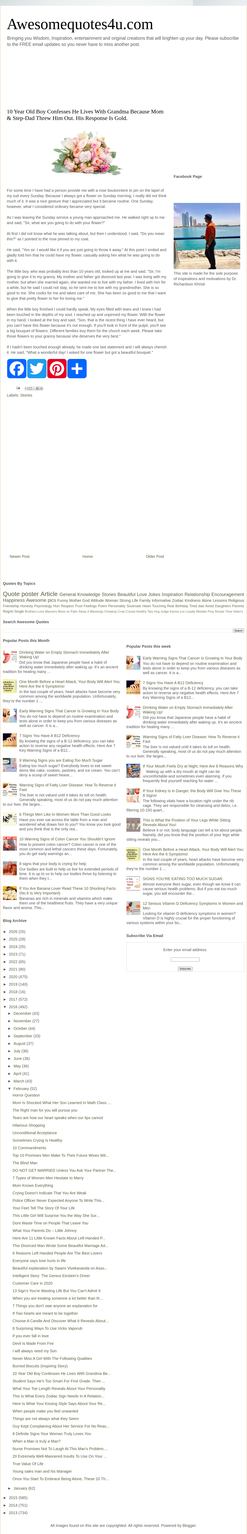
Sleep (82, 611)
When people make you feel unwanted (45, 1411)
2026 (14, 932)
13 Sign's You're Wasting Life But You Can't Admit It (56, 1291)
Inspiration (172, 594)
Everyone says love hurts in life (39, 1261)
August (20, 1043)
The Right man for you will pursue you (45, 1110)
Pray (211, 611)
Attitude (97, 600)
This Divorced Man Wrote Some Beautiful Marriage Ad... (60, 1246)
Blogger (189, 1525)
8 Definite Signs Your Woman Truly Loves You (52, 1434)
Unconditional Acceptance (35, 1133)
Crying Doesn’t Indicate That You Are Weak (49, 1193)
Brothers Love (34, 611)
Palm (74, 611)
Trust (78, 606)
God (86, 600)
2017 (14, 999)
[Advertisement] (72, 77)
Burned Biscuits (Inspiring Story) (40, 1366)
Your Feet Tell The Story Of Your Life (44, 1208)
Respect (67, 606)
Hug (157, 611)
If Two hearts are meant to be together (45, 1313)
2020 (14, 977)
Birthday (181, 606)
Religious (236, 600)
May (18, 1066)
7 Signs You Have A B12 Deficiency (49, 736)
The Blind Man (25, 1163)
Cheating (110, 611)
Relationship (197, 594)
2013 (14, 1513)
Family (145, 600)
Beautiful (126, 594)
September (23, 1036)
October (21, 1028)
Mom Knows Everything (33, 1185)
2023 (14, 954)
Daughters (223, 606)
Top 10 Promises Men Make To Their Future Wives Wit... (61, 1155)
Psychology (43, 606)
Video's (238, 611)
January (21, 1488)
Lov (182, 611)
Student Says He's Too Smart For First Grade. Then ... (59, 1381)
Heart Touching (154, 606)
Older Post (155, 556)
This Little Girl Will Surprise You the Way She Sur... (56, 1215)
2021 (14, 969)
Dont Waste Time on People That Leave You (50, 1223)
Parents (238, 606)
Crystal (130, 611)
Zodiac (178, 600)
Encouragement (227, 594)
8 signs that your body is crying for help (52, 864)
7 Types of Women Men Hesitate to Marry (48, 1178)
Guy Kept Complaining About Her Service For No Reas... (61, 1426)
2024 (14, 947)
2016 (14, 1007)
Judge (165, 611)
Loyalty (190, 611)
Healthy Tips (144, 611)
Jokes (154, 594)
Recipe (220, 611)
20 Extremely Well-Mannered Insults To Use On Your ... (60, 1456)
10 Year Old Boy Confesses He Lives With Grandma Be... (62, 1373)
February (22, 1089)
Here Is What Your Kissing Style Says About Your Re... (59, 1403)
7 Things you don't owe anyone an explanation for (55, 1306)
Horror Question (26, 1095)
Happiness (14, 600)
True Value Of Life (28, 1464)
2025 (14, 939)
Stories (26, 395)
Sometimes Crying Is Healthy (37, 1140)
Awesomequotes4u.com (80, 23)
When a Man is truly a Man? (37, 1441)
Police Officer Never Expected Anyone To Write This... (59, 1200)
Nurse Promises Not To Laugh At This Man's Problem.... (60, 1449)
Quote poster (21, 593)
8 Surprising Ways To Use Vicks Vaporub (47, 1328)
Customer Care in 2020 (32, 1283)
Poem (102, 606)
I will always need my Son (35, 1351)
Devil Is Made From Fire (33, 1343)
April (18, 1073)
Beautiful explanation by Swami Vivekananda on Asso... (60, 1268)
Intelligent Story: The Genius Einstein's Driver (51, 1276)
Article (49, 593)
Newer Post (20, 556)
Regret (8, 611)
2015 (14, 1498)
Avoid (209, 606)
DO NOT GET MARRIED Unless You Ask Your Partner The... (64, 1170)
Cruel (121, 611)
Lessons (220, 600)
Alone (206, 600)
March (19, 1081)
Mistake (201, 611)
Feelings (90, 606)
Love (142, 594)
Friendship (11, 606)
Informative (161, 600)
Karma (174, 611)
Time (228, 611)
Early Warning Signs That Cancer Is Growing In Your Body (69, 711)
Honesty (26, 606)
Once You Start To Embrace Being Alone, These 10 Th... (61, 1479)
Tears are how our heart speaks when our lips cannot (58, 1118)
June (18, 1058)
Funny (62, 600)
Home (88, 556)
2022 (14, 962)
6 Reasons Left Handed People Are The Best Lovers (57, 1253)
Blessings (96, 611)
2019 (14, 984)
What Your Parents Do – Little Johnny (45, 1230)
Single (19, 611)
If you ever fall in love (31, 1336)
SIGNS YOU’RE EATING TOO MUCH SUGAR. (183, 879)
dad (201, 606)
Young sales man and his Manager (42, 1471)
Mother (75, 600)
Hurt (56, 606)
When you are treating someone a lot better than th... (58, 1298)
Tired (193, 606)
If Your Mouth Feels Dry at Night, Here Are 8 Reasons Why (193, 766)
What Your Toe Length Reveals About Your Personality (59, 1388)
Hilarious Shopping (29, 1125)
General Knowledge (79, 594)
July (17, 1051)
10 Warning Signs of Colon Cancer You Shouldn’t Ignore (67, 839)
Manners (51, 611)
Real (170, 606)
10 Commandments (29, 1148)
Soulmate (134, 606)
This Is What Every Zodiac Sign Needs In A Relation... (59, 1396)
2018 (14, 992)
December (23, 1013)
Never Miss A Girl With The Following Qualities (52, 1358)
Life (135, 600)
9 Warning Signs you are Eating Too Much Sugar (60, 760)
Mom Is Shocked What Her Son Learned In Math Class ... (62, 1103)
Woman (111, 600)
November (23, 1021)
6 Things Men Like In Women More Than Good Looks (65, 814)
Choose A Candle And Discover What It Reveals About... (61, 1321)
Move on (64, 611)
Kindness (192, 600)
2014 (14, 1505)
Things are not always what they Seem (46, 1419)
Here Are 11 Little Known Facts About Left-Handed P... (59, 1238)
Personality (116, 606)
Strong (125, 600)
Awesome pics (41, 600)
